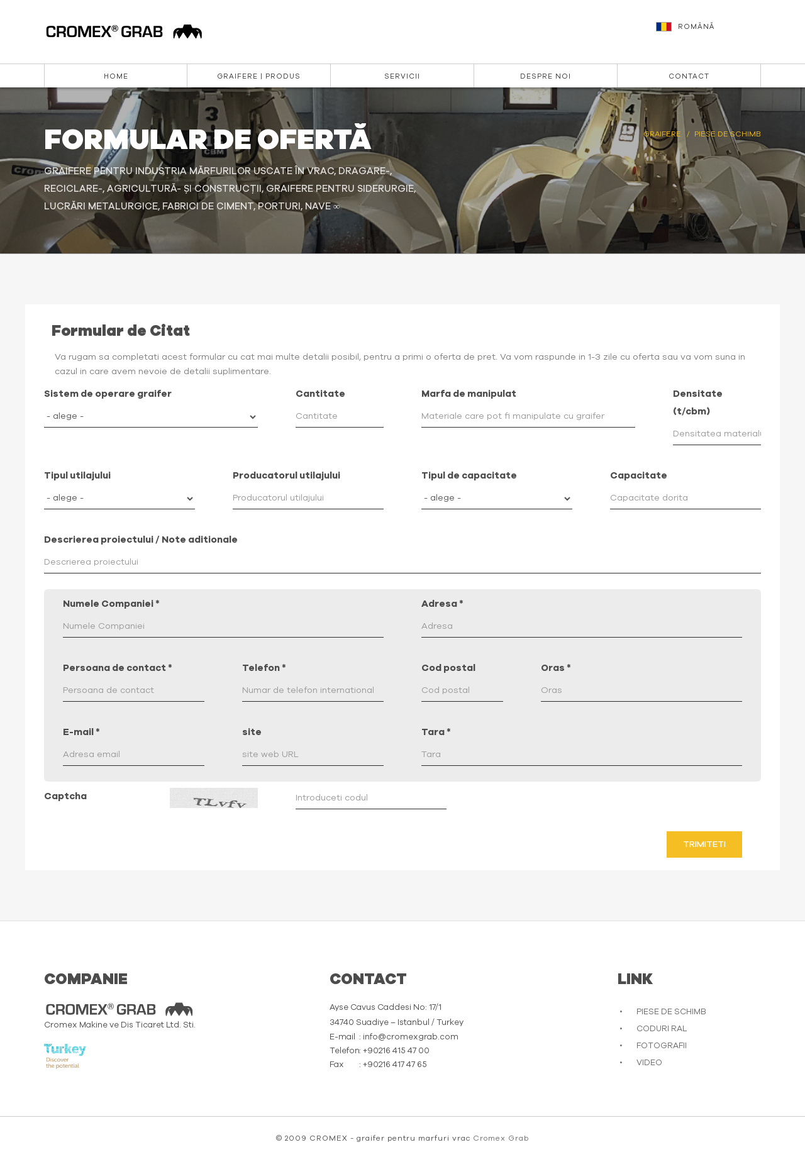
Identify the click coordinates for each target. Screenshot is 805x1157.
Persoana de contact (117, 668)
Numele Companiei (111, 604)
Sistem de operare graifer (108, 394)
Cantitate (320, 394)
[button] (710, 32)
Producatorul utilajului (286, 475)
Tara (436, 732)
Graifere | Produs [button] (259, 76)
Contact (689, 76)
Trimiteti (704, 844)
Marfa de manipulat (468, 394)
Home (116, 76)
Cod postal (448, 668)
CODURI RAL (661, 1029)
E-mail (81, 732)
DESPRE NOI (545, 76)
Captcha (65, 796)
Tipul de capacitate (469, 475)
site (252, 732)
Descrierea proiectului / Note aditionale (141, 540)
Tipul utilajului (77, 475)
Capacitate (638, 475)
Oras (556, 668)
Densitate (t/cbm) (698, 402)
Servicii (402, 76)
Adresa (442, 604)
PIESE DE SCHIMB (671, 1012)
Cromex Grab (501, 1138)
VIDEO (649, 1063)
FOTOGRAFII (661, 1046)
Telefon (264, 668)
